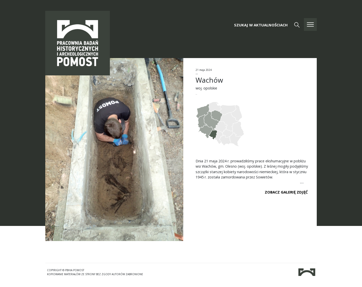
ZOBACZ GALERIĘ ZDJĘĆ (286, 192)
